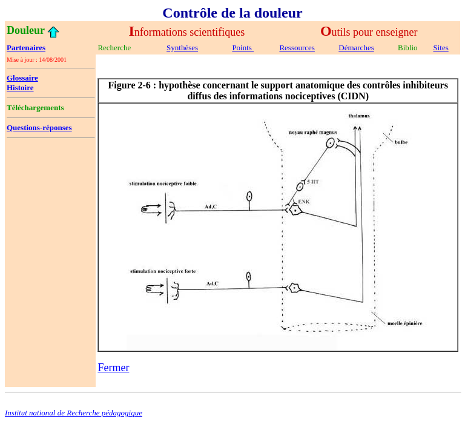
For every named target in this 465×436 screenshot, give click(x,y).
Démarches (356, 47)
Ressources (297, 47)
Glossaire (22, 77)
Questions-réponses (39, 127)
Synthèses (182, 47)
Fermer (113, 368)
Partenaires (26, 47)
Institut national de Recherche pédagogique (73, 412)
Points (243, 47)
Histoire (20, 87)
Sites (440, 47)
